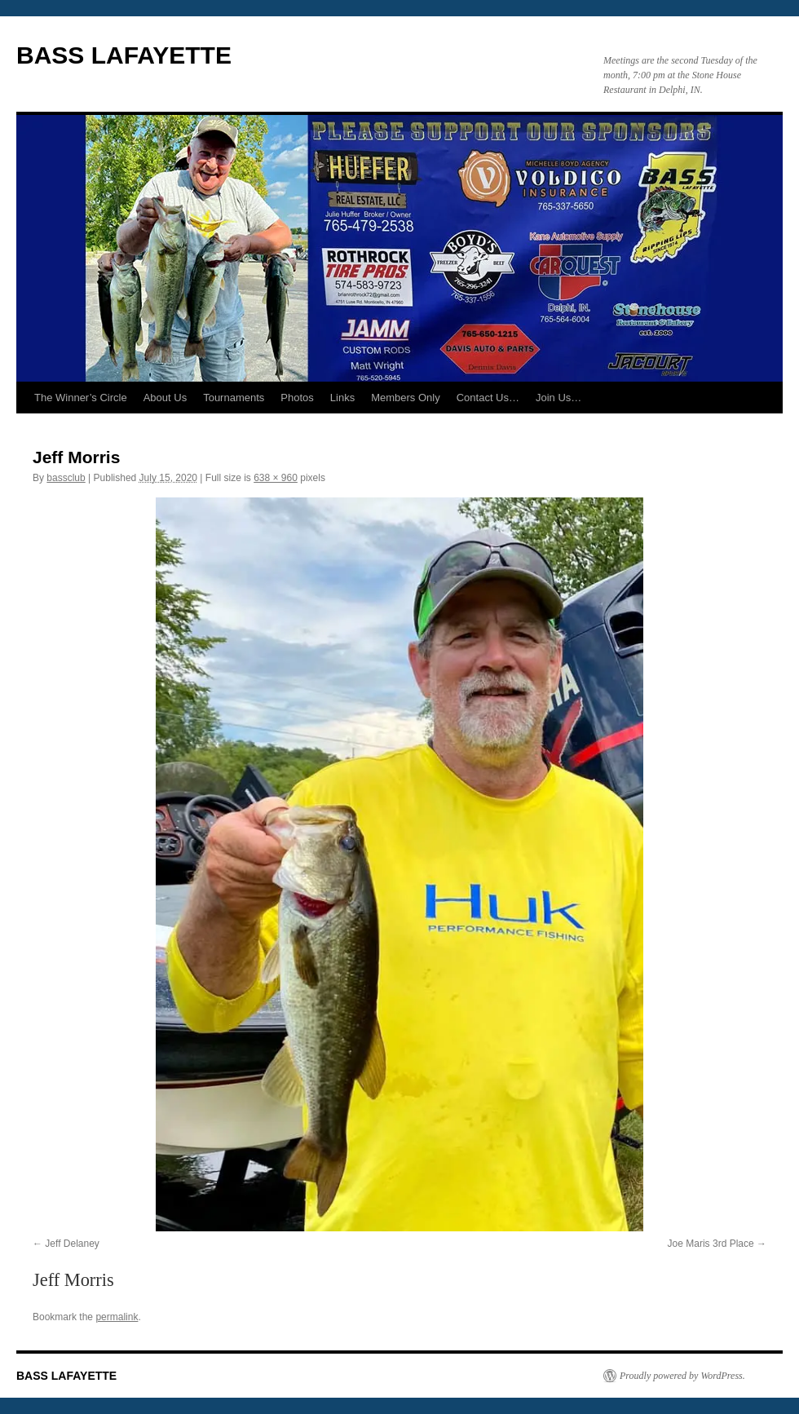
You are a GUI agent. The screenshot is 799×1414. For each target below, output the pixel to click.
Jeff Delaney (72, 1243)
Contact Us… (488, 397)
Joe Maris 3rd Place (711, 1243)
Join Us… (558, 397)
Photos (296, 397)
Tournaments (233, 397)
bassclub (65, 478)
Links (342, 397)
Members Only (405, 397)
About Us (165, 397)
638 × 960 (276, 478)
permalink (116, 1317)
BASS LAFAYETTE (124, 55)
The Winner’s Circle (80, 397)
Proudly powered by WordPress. (682, 1375)
